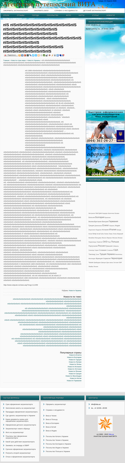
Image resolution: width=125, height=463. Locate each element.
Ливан (111, 234)
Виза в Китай (51, 427)
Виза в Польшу (52, 419)
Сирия (96, 250)
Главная (6, 60)
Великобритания (95, 222)
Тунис (97, 254)
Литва (115, 234)
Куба (102, 234)
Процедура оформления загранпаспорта (22, 412)
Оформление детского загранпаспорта (21, 425)
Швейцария (97, 262)
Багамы (117, 213)
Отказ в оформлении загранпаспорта (20, 457)
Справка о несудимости (65, 11)
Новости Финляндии (73, 376)
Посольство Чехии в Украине (57, 440)
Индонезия (92, 230)
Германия (113, 221)
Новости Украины (33, 60)
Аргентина (111, 213)
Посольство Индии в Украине (57, 448)
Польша (115, 242)
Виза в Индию (51, 431)
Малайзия (92, 238)
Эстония (115, 262)
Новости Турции (75, 360)
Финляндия (92, 258)
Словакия (102, 250)
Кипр (94, 234)
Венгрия (105, 222)
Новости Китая (75, 378)
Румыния (108, 246)
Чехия (91, 262)
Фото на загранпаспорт (15, 432)
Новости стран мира (18, 60)
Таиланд (92, 254)
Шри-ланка (109, 262)
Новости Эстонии (74, 369)
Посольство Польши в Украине (58, 451)
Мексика (114, 238)
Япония (96, 266)
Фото (68, 15)
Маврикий (120, 234)
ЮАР (120, 262)
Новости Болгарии (74, 357)
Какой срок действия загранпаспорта (20, 442)
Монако (120, 238)
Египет (105, 225)
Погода (35, 15)
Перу (109, 242)
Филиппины (118, 254)
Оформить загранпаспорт (15, 11)
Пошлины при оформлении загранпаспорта (16, 437)
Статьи (95, 15)
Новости (110, 15)
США (115, 250)
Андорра (105, 213)
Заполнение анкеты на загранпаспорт (20, 408)
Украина (111, 254)
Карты (81, 15)
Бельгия (92, 217)
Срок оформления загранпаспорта (19, 404)
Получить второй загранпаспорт (18, 453)
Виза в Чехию (51, 416)
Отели (6, 15)
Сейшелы (116, 246)
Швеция (103, 262)
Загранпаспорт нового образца (18, 429)
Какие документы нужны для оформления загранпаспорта (17, 420)
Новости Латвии (75, 362)
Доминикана (98, 225)
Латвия (106, 234)
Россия (101, 246)
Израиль (112, 225)
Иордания (99, 230)
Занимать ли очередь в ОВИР (17, 445)
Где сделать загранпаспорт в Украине (20, 416)
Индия (117, 226)
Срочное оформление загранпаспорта (21, 449)
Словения (110, 250)
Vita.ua (111, 434)
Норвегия (99, 242)
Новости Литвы (75, 364)
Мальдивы (98, 238)
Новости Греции (75, 374)
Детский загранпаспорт (94, 11)
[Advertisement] (14, 109)
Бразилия (108, 217)
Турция (103, 254)
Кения (90, 234)
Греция (91, 226)
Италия (112, 229)
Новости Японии (75, 371)
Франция (99, 258)
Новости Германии (74, 381)
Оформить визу (41, 11)
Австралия (92, 213)
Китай (98, 234)
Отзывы (20, 15)
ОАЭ (105, 242)
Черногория (116, 258)
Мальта (104, 238)
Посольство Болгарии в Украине (58, 444)
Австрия (98, 213)
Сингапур (91, 250)
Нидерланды (92, 242)
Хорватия (106, 258)
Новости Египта (75, 355)
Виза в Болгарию (52, 423)
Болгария (99, 217)
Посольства (52, 15)
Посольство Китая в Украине (57, 436)
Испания (105, 230)
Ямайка (91, 266)
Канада (119, 230)
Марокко (109, 238)
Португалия (93, 246)
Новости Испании (74, 367)
